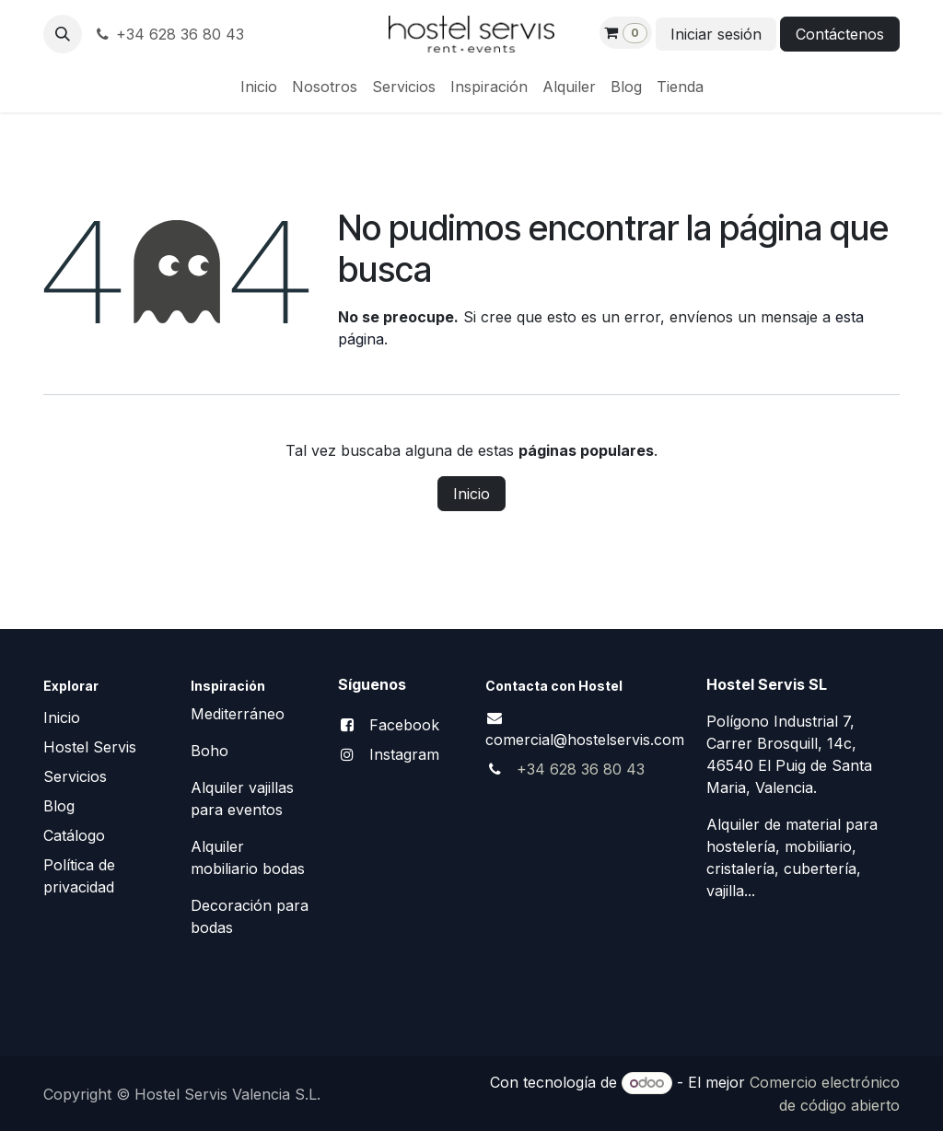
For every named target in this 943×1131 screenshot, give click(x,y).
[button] (62, 34)
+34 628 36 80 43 (168, 34)
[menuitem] (259, 86)
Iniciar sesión (716, 34)
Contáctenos (840, 34)
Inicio (471, 493)
